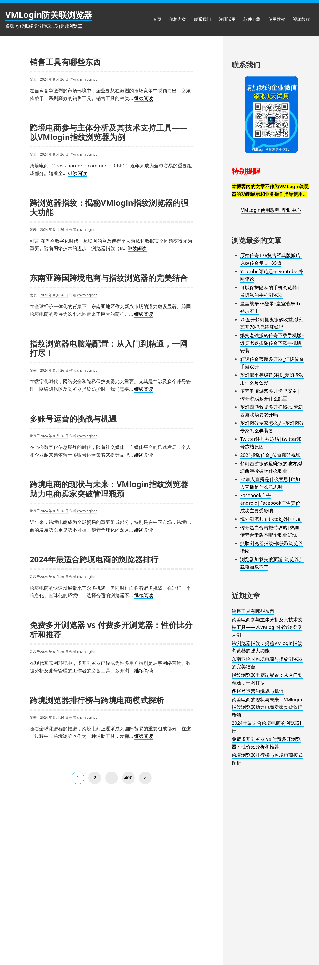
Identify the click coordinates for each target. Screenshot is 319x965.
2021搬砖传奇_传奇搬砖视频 (270, 455)
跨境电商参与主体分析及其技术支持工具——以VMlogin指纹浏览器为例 (109, 132)
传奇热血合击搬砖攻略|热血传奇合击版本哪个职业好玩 (270, 531)
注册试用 (227, 19)
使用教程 (276, 19)
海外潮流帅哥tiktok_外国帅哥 (271, 519)
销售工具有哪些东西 (65, 62)
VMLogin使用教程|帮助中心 (271, 210)
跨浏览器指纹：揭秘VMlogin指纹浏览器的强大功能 (109, 207)
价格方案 (177, 19)
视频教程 (301, 19)
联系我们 (202, 19)
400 (128, 779)
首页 (157, 19)
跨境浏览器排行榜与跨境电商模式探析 (97, 700)
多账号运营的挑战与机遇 (73, 418)
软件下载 (251, 19)
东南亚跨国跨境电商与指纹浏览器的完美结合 (109, 277)
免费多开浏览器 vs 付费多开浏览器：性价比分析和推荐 (111, 629)
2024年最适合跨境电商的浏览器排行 (94, 559)
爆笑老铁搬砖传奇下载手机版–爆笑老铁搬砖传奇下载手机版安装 (272, 343)
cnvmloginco (87, 79)
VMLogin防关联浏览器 (48, 14)
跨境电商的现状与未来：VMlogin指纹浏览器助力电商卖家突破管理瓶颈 (109, 489)
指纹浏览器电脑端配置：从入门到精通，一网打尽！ (109, 348)
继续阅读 (143, 98)
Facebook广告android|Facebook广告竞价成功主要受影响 (270, 503)
